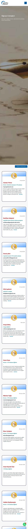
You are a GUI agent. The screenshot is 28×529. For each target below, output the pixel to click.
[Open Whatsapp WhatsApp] (24, 524)
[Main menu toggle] (25, 3)
